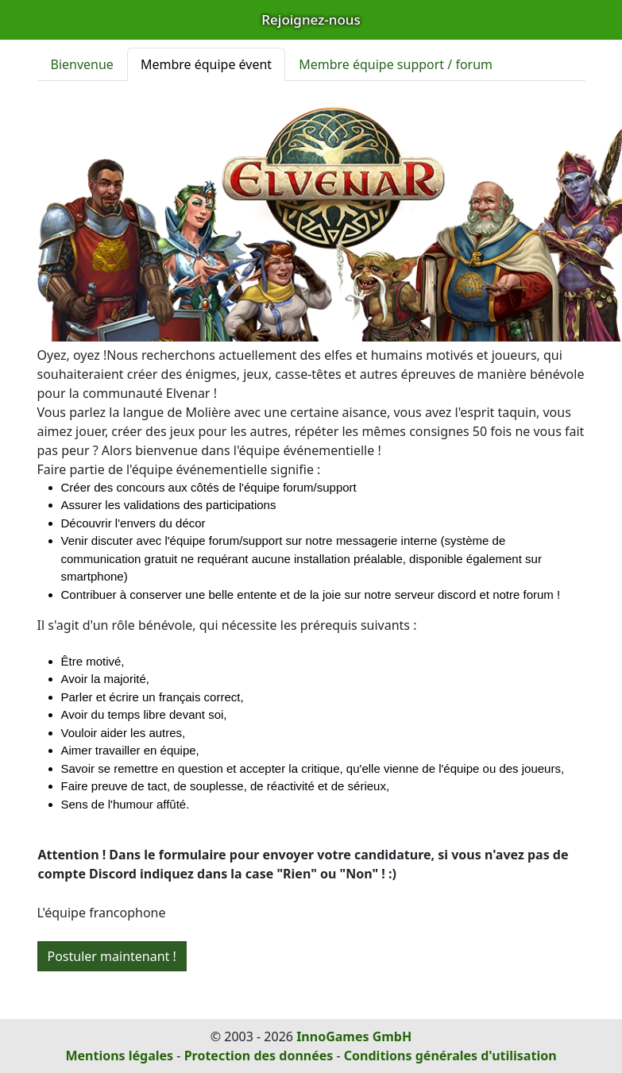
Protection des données (259, 1055)
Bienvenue (82, 64)
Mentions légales (119, 1055)
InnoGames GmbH (353, 1036)
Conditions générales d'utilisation (450, 1055)
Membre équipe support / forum (396, 64)
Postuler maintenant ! (112, 956)
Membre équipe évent (206, 64)
